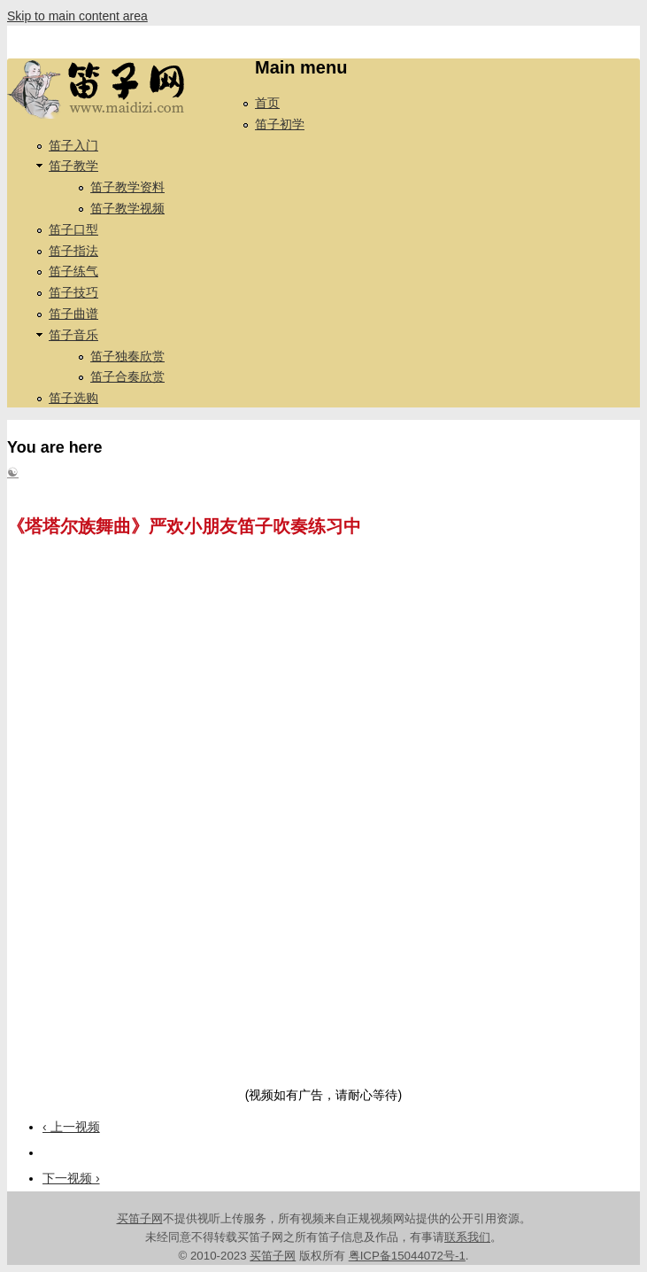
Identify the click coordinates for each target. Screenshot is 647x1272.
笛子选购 (73, 398)
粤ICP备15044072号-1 (407, 1255)
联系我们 (467, 1237)
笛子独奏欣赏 (127, 356)
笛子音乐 (73, 335)
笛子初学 (279, 124)
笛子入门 (73, 145)
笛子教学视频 (127, 208)
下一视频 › (71, 1178)
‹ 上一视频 (71, 1127)
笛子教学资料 (127, 187)
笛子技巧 (73, 292)
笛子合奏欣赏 (127, 376)
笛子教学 (73, 166)
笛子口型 (73, 229)
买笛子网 (140, 1218)
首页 (267, 103)
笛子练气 (73, 271)
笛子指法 (73, 251)
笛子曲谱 (73, 313)
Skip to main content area (77, 16)
